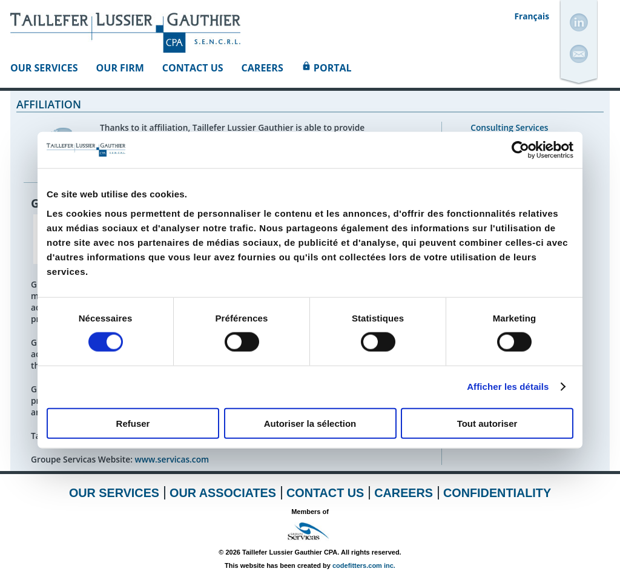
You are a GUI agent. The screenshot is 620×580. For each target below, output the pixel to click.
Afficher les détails (508, 386)
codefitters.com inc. (363, 565)
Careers (262, 67)
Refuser (133, 423)
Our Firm (120, 67)
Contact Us (192, 67)
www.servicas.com (171, 459)
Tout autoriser (487, 423)
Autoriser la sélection (310, 423)
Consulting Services (509, 127)
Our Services (44, 67)
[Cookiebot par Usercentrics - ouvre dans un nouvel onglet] (520, 150)
